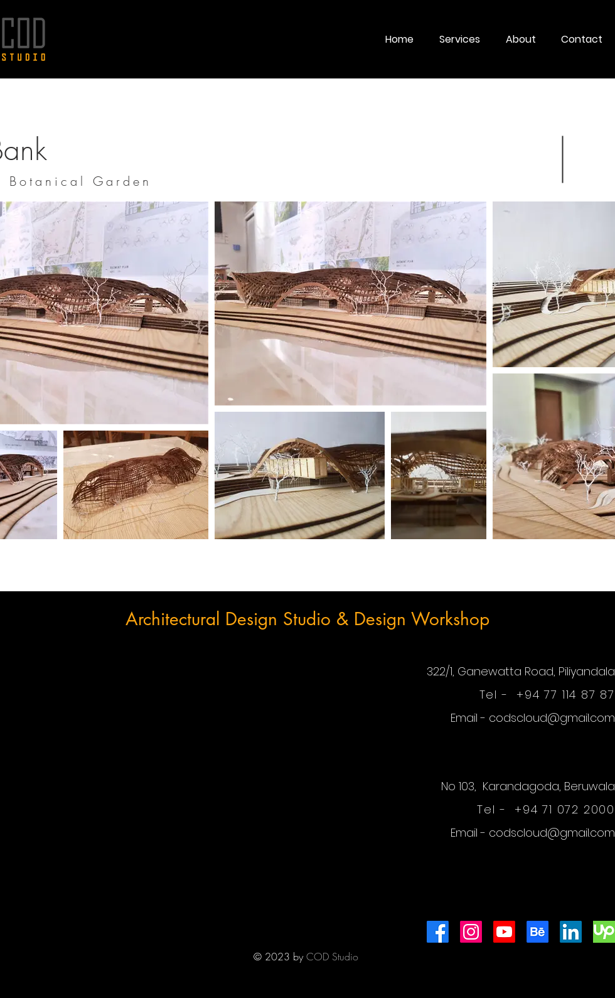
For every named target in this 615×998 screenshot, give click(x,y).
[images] (604, 932)
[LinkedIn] (571, 932)
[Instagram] (471, 932)
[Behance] (537, 932)
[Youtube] (504, 932)
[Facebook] (438, 932)
